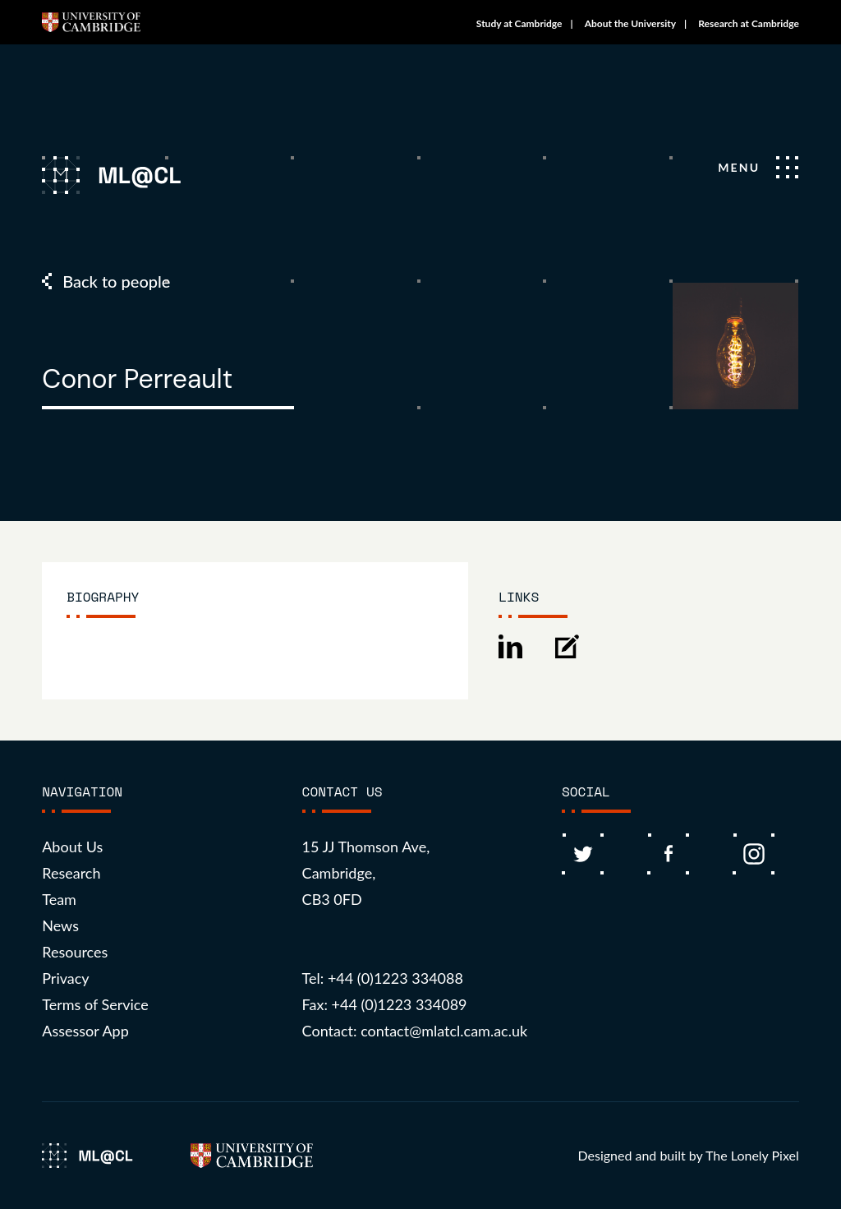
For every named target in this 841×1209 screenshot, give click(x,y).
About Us (72, 847)
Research (71, 873)
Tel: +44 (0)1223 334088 (382, 978)
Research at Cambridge (748, 23)
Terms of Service (95, 1004)
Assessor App (85, 1031)
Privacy (65, 978)
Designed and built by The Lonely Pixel (687, 1155)
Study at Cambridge (519, 23)
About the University (630, 23)
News (60, 925)
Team (59, 899)
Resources (75, 952)
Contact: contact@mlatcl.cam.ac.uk (415, 1031)
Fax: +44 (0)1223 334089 (384, 1004)
